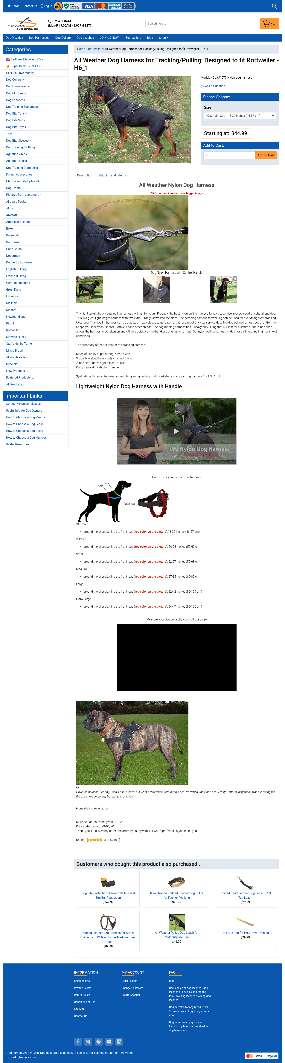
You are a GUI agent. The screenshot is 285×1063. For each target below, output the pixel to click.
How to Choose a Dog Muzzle (25, 417)
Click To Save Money (19, 73)
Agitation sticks (16, 161)
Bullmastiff (13, 235)
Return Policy (82, 995)
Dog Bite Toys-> (16, 127)
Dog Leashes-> (16, 100)
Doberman (13, 255)
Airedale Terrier (16, 201)
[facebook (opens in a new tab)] (78, 1041)
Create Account (131, 995)
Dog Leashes (85, 37)
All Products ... (15, 384)
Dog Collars (63, 37)
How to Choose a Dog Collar (24, 431)
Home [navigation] (81, 49)
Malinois (12, 303)
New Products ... (17, 371)
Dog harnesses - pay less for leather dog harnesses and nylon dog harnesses (188, 1026)
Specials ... (13, 364)
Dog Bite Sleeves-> (18, 140)
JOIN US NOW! (109, 37)
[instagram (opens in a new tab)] (119, 1041)
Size (207, 107)
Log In (46, 6)
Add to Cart (266, 155)
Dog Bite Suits (15, 120)
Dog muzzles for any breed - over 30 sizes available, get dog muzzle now (189, 1011)
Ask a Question (213, 86)
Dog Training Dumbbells (22, 168)
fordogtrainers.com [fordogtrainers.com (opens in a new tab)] (23, 1057)
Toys (9, 134)
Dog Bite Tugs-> (16, 113)
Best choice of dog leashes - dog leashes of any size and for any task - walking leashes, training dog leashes (190, 994)
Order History (130, 981)
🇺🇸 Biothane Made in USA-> (24, 59)
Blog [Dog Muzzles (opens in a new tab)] (171, 981)
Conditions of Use (84, 1002)
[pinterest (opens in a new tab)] (98, 1041)
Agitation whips (16, 154)
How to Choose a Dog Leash (25, 424)
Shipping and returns (112, 175)
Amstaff (11, 215)
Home (13, 6)
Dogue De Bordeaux (19, 262)
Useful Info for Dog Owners (24, 410)
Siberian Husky (16, 337)
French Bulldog (16, 276)
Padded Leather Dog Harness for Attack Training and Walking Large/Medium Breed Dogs (108, 937)
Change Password (132, 988)
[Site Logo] (23, 23)
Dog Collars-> (15, 79)
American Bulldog (18, 222)
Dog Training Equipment (22, 107)
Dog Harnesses (39, 37)
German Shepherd (18, 283)
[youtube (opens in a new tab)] (109, 1041)
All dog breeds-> (17, 357)
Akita (9, 208)
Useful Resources (17, 444)
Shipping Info (82, 981)
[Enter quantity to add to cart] (229, 155)
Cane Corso (14, 249)
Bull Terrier (13, 242)
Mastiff (11, 310)
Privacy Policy (82, 988)
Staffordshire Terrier (19, 343)
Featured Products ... (20, 377)
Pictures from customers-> (24, 194)
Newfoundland (16, 316)
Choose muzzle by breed (22, 181)
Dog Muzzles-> (16, 93)
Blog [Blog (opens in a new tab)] (150, 37)
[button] (274, 6)
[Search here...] (177, 23)
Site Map (79, 1009)
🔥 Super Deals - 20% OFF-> (24, 66)
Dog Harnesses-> (17, 86)
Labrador (12, 296)
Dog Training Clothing (20, 147)
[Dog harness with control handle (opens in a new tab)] (132, 232)
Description (84, 175)
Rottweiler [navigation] (95, 49)
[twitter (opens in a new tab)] (88, 1041)
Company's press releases (23, 403)
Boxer (10, 228)
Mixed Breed (14, 350)
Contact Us (29, 6)
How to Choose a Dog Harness (26, 437)
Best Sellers (133, 37)
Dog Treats (13, 188)
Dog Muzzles (14, 37)
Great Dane (13, 289)
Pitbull (10, 323)
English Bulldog (16, 269)
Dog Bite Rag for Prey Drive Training (245, 933)
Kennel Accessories (19, 174)
